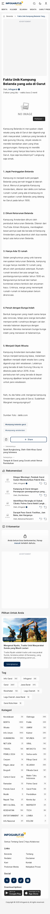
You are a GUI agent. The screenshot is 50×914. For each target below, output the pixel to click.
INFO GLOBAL (9, 805)
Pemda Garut (9, 789)
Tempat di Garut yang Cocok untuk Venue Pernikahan (22, 461)
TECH (28, 810)
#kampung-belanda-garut (15, 424)
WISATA (33, 9)
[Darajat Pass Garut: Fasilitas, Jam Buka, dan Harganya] (7, 516)
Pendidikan (31, 794)
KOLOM (29, 821)
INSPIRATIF (31, 805)
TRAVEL (6, 749)
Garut (6, 685)
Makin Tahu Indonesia (31, 776)
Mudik (6, 794)
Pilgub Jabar (9, 765)
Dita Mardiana (23, 495)
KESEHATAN (8, 810)
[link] (34, 3)
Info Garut (8, 678)
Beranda (8, 854)
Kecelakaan (8, 717)
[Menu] (3, 3)
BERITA (4, 9)
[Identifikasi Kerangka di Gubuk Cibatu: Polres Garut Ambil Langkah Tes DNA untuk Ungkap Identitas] (7, 504)
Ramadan (7, 783)
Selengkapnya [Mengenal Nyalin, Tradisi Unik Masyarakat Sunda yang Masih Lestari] (12, 664)
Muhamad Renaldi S (25, 519)
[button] (40, 3)
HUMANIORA (9, 738)
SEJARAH (23, 9)
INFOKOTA (31, 749)
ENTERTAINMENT (11, 815)
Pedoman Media (11, 867)
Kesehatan (8, 691)
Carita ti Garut (9, 777)
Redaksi (7, 858)
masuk (17, 543)
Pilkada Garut (32, 770)
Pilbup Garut (31, 759)
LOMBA (29, 815)
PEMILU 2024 (9, 754)
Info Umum (8, 733)
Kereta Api (30, 799)
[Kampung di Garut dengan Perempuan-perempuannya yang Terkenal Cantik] (7, 492)
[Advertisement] (25, 49)
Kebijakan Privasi (33, 867)
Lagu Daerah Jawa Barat (14, 697)
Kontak (29, 862)
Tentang (29, 854)
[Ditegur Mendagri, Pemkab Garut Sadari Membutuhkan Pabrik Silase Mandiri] (7, 480)
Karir (6, 862)
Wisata (6, 727)
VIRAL (28, 743)
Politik (29, 722)
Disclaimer (30, 858)
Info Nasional (9, 821)
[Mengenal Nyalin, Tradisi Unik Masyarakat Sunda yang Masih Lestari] (25, 630)
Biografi (6, 770)
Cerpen (6, 759)
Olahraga (30, 717)
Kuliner (29, 733)
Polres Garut (31, 783)
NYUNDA (30, 738)
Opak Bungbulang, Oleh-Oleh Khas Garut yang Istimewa (22, 450)
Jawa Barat (25, 685)
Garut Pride (31, 789)
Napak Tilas (8, 799)
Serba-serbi (31, 754)
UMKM (29, 727)
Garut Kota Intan (10, 703)
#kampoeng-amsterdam (15, 430)
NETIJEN (7, 743)
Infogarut (12, 89)
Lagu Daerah (29, 691)
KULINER (13, 9)
